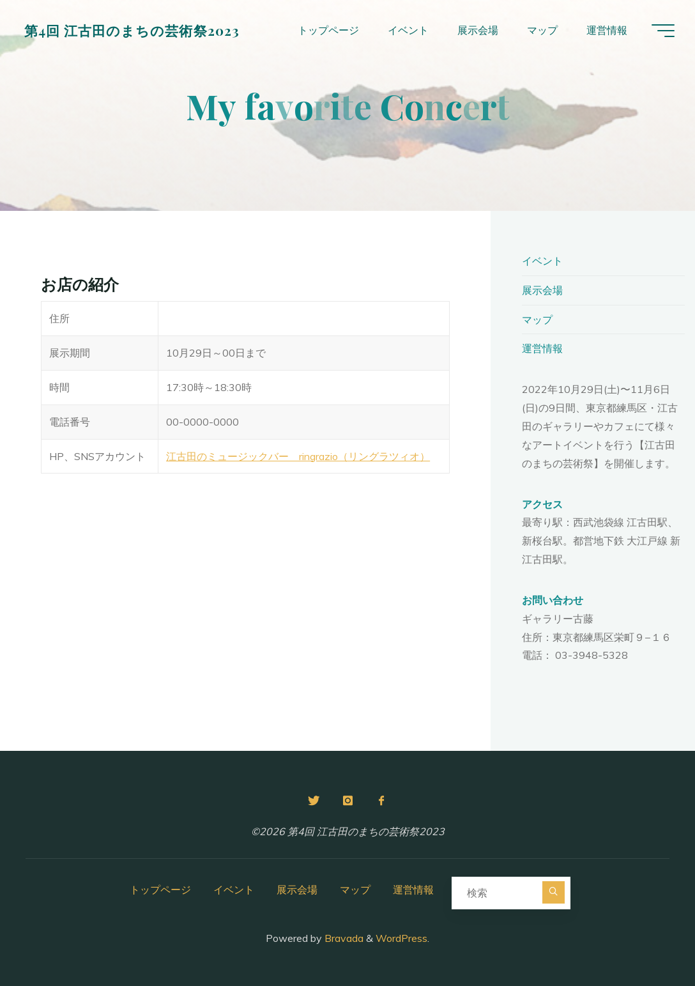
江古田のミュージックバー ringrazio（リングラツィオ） (298, 456)
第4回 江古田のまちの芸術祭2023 (132, 30)
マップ (537, 319)
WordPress (401, 938)
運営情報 (542, 348)
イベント (542, 260)
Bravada (342, 938)
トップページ (160, 889)
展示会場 (542, 290)
